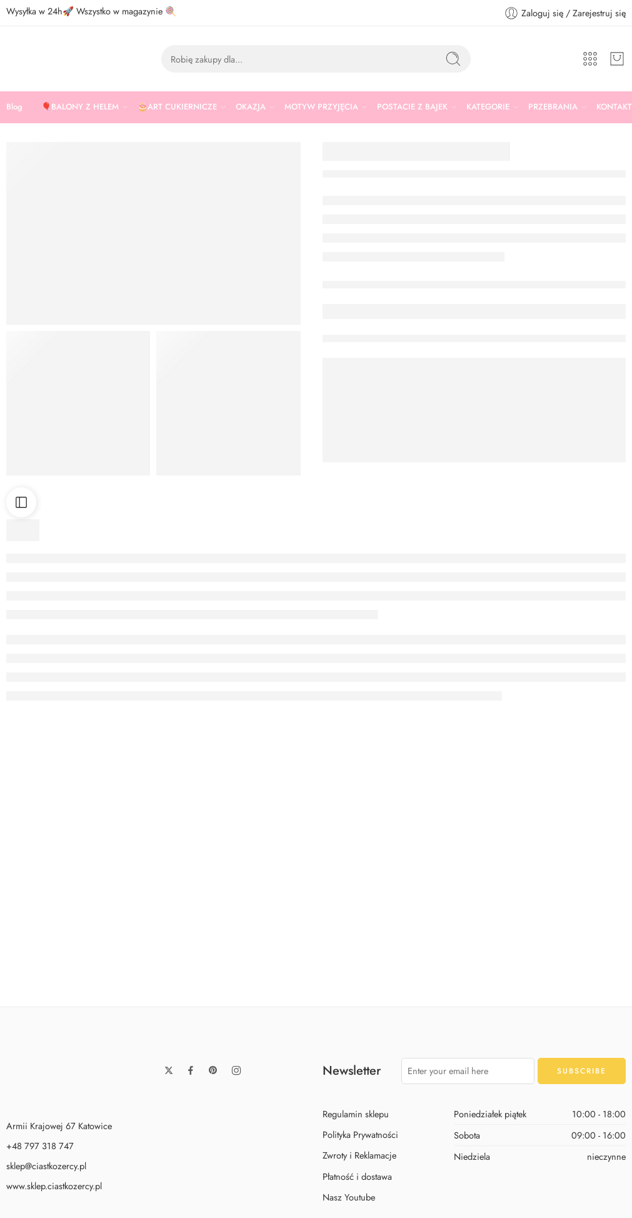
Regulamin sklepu (356, 1162)
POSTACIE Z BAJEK (412, 107)
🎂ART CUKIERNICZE (177, 107)
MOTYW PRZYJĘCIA (321, 107)
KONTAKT (614, 107)
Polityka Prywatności (360, 1182)
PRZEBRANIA (553, 107)
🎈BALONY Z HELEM (80, 107)
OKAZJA (251, 107)
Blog (14, 107)
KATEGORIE (487, 107)
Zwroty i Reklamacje (359, 1203)
